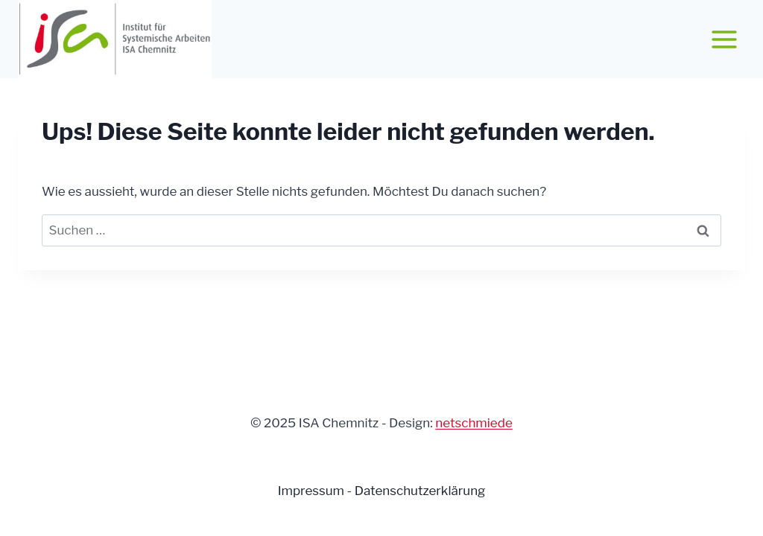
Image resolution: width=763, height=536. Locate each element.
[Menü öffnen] (724, 39)
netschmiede (473, 422)
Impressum (312, 490)
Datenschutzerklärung (420, 490)
